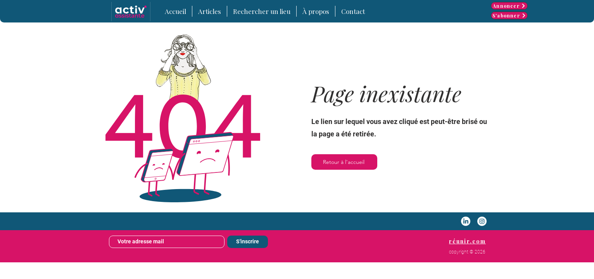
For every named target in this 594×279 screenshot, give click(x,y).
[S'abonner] (509, 15)
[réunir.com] (467, 241)
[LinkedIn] (465, 221)
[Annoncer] (509, 6)
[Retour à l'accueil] (344, 162)
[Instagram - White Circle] (482, 221)
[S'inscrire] (247, 242)
